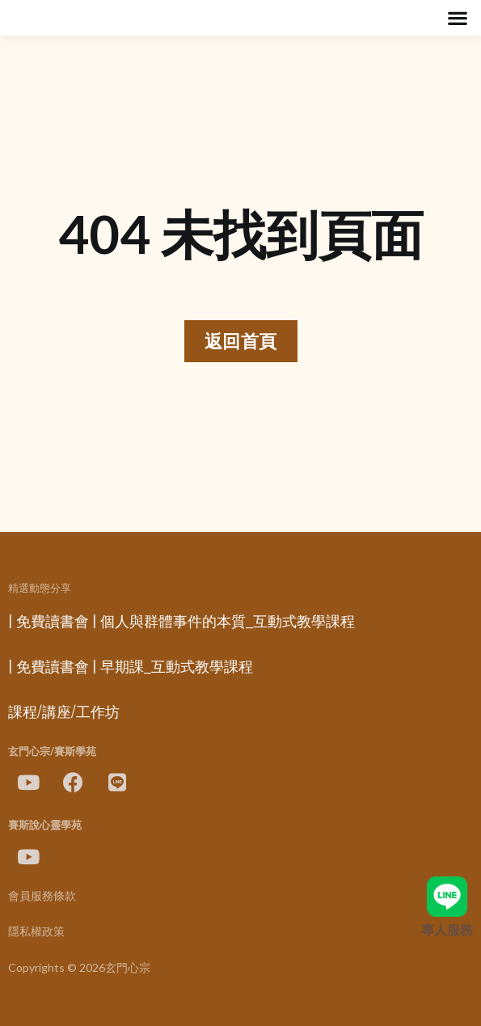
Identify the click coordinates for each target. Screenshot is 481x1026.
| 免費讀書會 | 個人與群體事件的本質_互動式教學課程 (181, 622)
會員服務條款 (42, 896)
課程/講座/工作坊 (64, 712)
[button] (457, 18)
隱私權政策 (36, 932)
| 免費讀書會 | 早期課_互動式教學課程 (130, 667)
